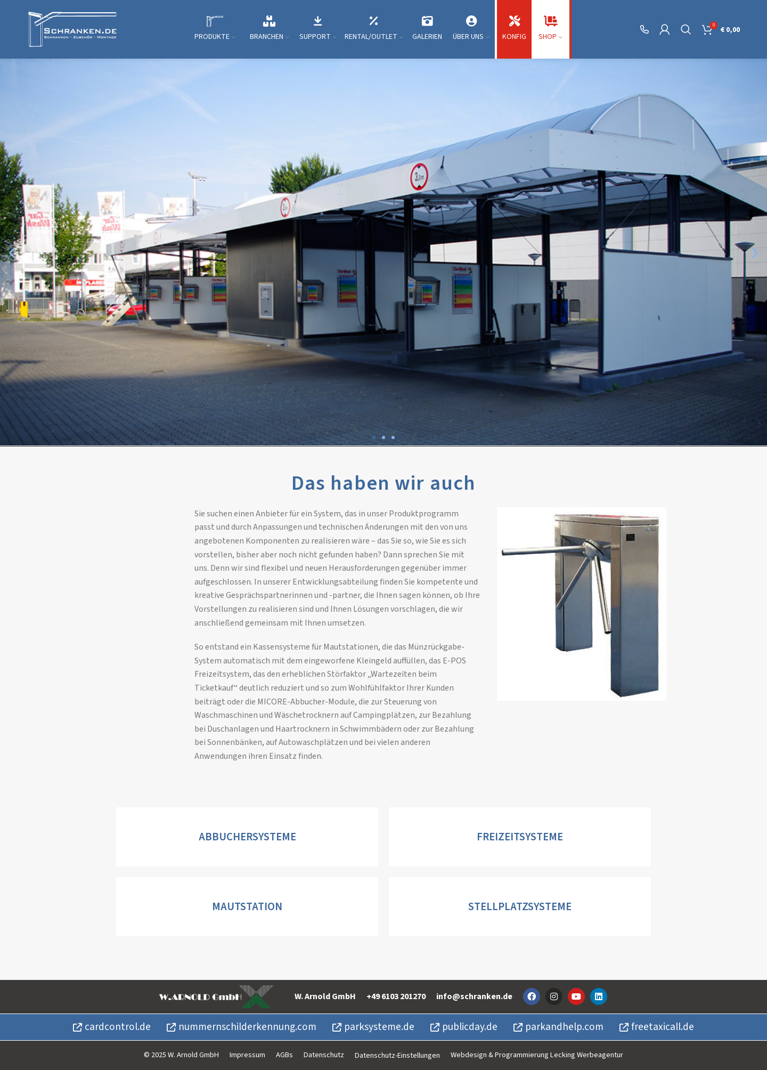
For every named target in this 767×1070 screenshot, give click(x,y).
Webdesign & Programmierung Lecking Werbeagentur (537, 1054)
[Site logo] (72, 29)
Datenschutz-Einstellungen (397, 1055)
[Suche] (686, 29)
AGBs (284, 1054)
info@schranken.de (474, 996)
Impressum (247, 1054)
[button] (12, 252)
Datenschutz (324, 1054)
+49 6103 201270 (396, 996)
